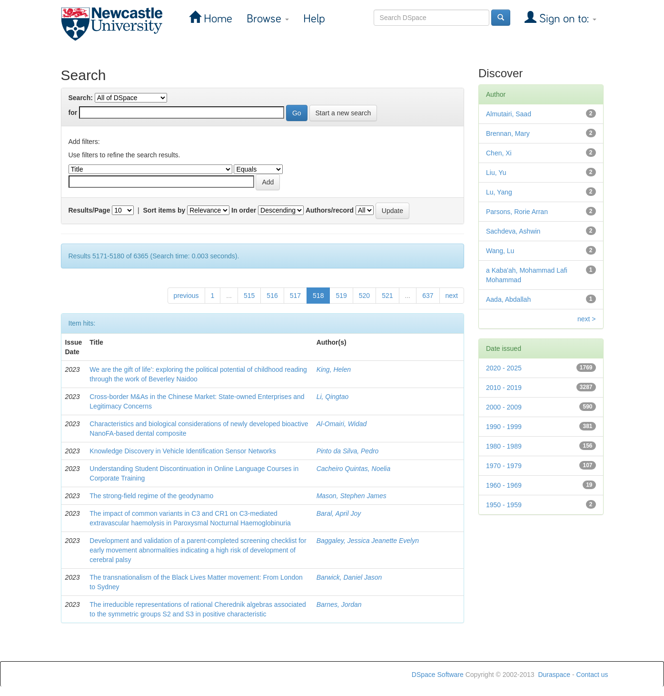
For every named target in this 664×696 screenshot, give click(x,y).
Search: (81, 98)
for (73, 112)
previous (186, 295)
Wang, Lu (500, 251)
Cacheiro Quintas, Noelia (354, 468)
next (452, 295)
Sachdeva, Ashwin (513, 231)
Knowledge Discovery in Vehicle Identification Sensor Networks (182, 451)
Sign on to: (566, 19)
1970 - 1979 (504, 466)
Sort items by (164, 210)
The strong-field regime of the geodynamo (151, 496)
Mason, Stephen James (352, 496)
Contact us (592, 674)
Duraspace (554, 674)
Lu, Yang (499, 192)
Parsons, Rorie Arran (517, 211)
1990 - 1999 (504, 426)
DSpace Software (438, 674)
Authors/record (330, 210)
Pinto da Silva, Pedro (348, 451)
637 (427, 295)
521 (387, 295)
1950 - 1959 (504, 505)
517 (295, 295)
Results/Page (89, 210)
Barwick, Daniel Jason (349, 577)
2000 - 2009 (504, 407)
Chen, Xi (499, 153)
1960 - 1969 (504, 485)
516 (272, 295)
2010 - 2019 (504, 387)
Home (216, 19)
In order (243, 210)
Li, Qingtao (333, 396)
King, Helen (334, 369)
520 (364, 295)
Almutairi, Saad (508, 114)
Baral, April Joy (339, 513)
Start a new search (343, 113)
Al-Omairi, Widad (342, 424)
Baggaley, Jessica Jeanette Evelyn (368, 540)
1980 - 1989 (504, 446)
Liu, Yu (496, 172)
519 (341, 295)
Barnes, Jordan (339, 604)
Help (314, 19)
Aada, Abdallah (508, 299)
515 (249, 295)
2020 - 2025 (504, 368)
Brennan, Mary (508, 133)
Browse (268, 19)
